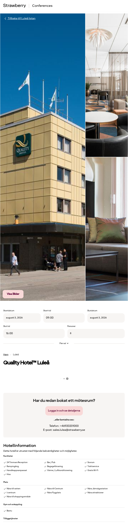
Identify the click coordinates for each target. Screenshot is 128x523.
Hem (5, 354)
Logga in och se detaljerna (64, 410)
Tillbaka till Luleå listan (19, 19)
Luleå (16, 354)
